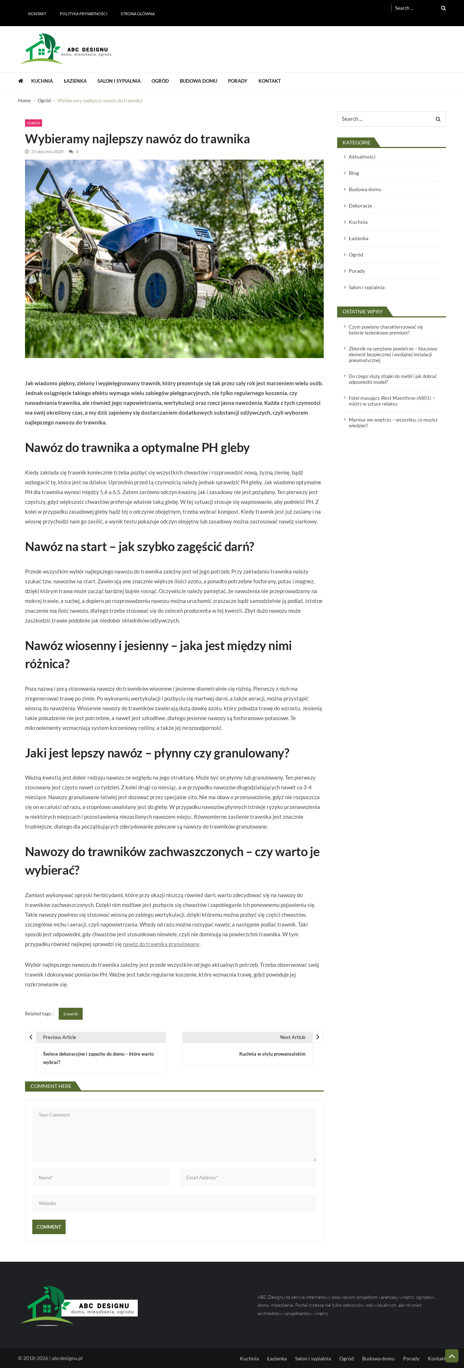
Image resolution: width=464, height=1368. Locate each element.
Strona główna (138, 13)
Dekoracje (360, 205)
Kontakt (37, 13)
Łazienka (75, 81)
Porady (238, 81)
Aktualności (362, 156)
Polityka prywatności (83, 13)
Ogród (160, 81)
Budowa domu (198, 81)
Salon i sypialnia (119, 81)
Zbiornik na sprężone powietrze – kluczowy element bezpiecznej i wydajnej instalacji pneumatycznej (393, 354)
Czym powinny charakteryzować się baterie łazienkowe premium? (386, 330)
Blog (354, 173)
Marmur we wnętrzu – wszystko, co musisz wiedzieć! (393, 422)
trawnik (70, 1013)
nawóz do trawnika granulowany (161, 944)
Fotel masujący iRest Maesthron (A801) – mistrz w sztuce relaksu (392, 401)
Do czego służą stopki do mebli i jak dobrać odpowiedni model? (393, 379)
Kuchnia (42, 81)
